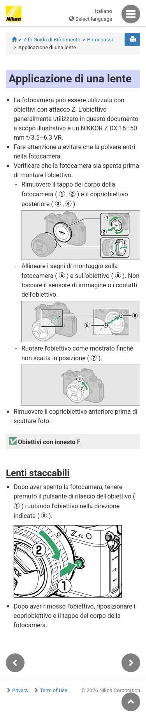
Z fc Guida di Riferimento (52, 40)
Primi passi (100, 40)
